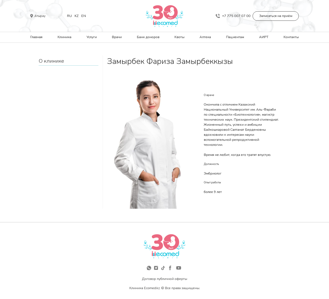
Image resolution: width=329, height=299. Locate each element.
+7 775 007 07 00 (233, 16)
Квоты (179, 37)
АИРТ (263, 37)
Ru (69, 16)
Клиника (64, 37)
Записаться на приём (275, 16)
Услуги (91, 37)
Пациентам (235, 37)
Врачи (117, 37)
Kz (76, 16)
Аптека (205, 37)
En (83, 16)
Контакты (291, 37)
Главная (36, 37)
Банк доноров (148, 37)
